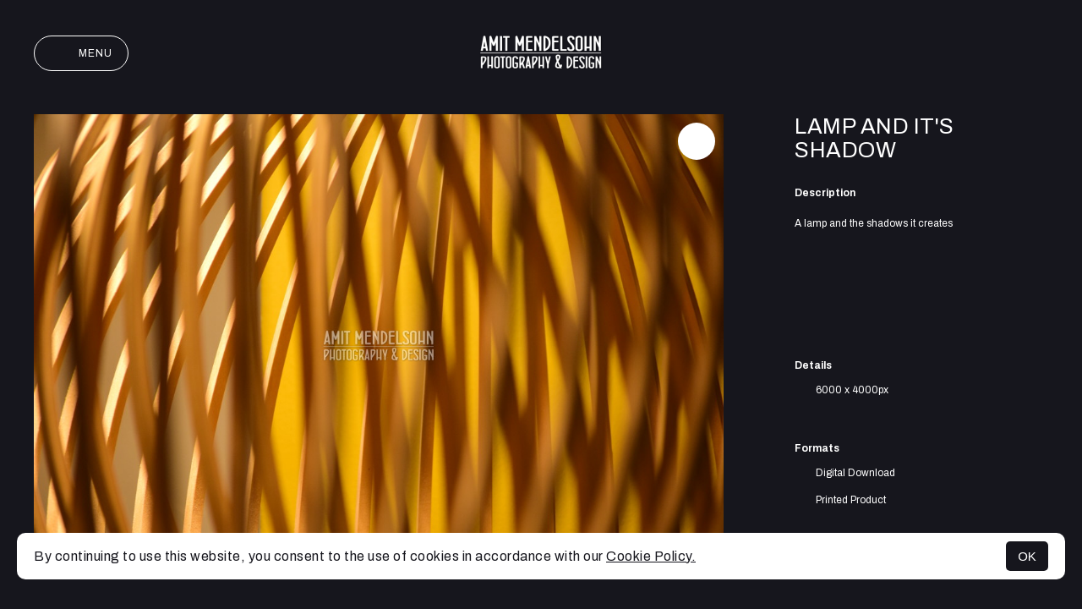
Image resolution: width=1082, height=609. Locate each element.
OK (1027, 556)
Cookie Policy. (651, 556)
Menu (81, 53)
